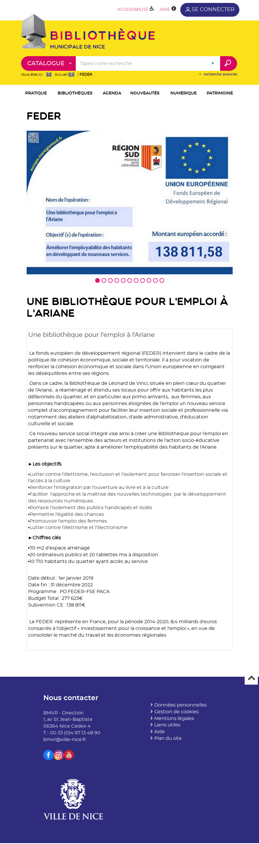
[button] (36, 93)
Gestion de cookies (176, 713)
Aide (159, 733)
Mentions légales (174, 719)
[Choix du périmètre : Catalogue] (48, 63)
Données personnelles (180, 706)
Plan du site (168, 739)
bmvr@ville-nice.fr (64, 740)
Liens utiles (167, 726)
